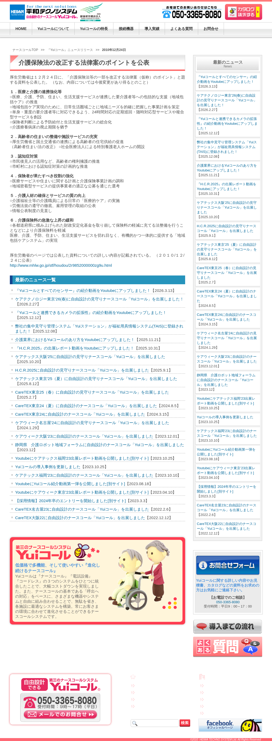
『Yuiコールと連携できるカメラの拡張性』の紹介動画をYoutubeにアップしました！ (91, 312)
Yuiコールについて (150, 685)
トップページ (147, 678)
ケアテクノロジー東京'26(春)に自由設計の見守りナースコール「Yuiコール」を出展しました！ (99, 299)
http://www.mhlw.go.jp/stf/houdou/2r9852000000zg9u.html (61, 265)
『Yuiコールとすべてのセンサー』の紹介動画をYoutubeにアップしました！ (83, 290)
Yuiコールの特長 (149, 692)
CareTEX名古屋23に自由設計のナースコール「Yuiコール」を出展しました (82, 509)
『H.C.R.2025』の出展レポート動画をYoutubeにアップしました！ (74, 348)
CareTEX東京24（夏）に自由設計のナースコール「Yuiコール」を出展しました (86, 405)
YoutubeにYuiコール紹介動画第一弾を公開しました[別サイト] (70, 483)
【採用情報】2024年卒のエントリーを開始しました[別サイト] (70, 500)
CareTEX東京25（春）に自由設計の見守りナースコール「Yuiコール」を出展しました (92, 392)
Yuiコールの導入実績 (152, 706)
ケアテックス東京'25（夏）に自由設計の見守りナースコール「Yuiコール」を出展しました (96, 378)
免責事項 (212, 685)
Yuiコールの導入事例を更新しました (47, 466)
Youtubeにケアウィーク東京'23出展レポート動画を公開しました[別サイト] (81, 492)
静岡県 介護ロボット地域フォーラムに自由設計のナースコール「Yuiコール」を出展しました (99, 444)
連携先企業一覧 (217, 706)
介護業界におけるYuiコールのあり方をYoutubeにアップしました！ (75, 339)
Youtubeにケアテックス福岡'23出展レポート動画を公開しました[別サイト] (81, 458)
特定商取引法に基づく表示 (225, 699)
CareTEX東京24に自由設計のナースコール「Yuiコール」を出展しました (80, 414)
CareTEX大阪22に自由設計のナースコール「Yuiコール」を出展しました (80, 517)
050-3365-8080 (228, 602)
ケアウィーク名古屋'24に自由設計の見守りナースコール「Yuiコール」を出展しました (92, 422)
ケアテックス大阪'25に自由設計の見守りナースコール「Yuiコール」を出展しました (90, 356)
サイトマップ (216, 712)
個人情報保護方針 (219, 692)
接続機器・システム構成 (154, 699)
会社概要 (213, 677)
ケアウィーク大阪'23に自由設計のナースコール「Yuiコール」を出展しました (84, 436)
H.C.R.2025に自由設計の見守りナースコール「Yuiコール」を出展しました (82, 370)
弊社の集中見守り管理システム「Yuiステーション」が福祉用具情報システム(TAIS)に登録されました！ (227, 147)
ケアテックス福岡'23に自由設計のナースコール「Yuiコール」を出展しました (84, 475)
